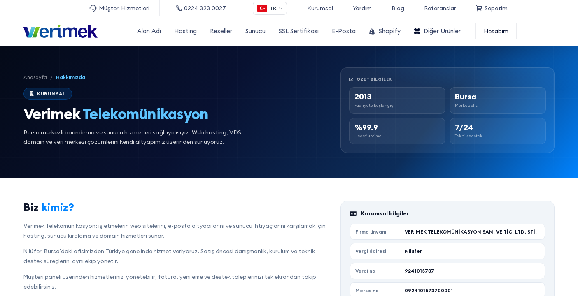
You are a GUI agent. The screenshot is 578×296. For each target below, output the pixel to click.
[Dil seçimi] (270, 8)
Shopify (385, 31)
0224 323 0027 (201, 8)
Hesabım (496, 31)
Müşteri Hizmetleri (119, 8)
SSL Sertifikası (299, 31)
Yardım (362, 8)
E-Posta (344, 31)
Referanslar (440, 8)
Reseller (221, 31)
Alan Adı (149, 31)
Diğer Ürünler (437, 31)
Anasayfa (35, 77)
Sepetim (492, 8)
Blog (398, 8)
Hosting (185, 31)
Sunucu (255, 31)
